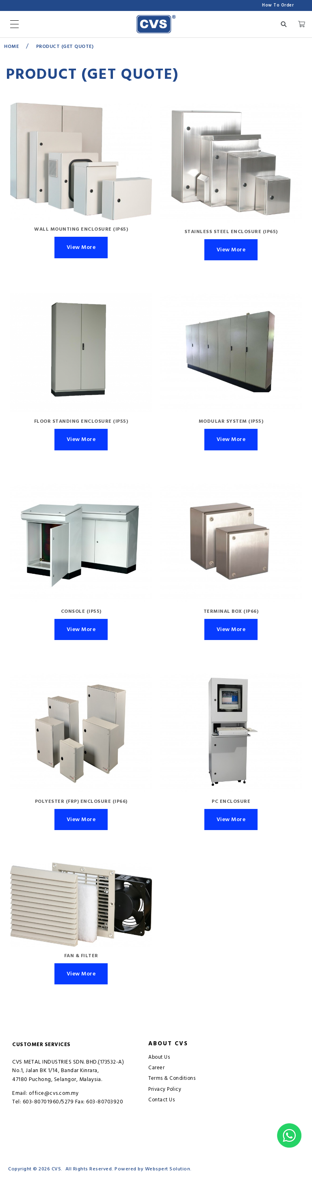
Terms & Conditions (171, 1078)
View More (81, 247)
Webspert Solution (168, 1169)
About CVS (168, 1044)
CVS (56, 1169)
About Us (159, 1057)
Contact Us (161, 1099)
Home (11, 46)
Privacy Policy (164, 1089)
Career (156, 1067)
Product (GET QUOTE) (65, 46)
